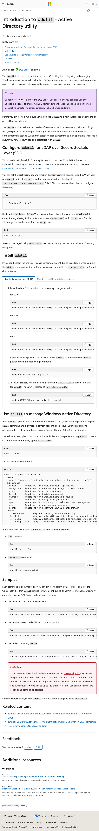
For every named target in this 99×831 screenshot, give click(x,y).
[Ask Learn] (89, 10)
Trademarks (51, 826)
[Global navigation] (3, 4)
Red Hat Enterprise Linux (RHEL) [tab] (19, 279)
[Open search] (86, 4)
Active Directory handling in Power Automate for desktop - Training (33, 776)
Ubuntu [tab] (40, 279)
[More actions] (94, 10)
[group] (52, 308)
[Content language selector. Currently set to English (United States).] (15, 816)
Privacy (62, 822)
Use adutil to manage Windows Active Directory (26, 54)
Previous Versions (25, 822)
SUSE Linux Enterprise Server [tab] (61, 279)
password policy (72, 673)
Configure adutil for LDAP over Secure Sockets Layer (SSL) (31, 47)
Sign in (94, 3)
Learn (5, 10)
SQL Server (26, 10)
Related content (12, 62)
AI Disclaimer (8, 822)
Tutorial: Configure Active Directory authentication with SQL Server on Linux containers (52, 721)
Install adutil (10, 51)
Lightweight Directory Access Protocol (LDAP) (25, 168)
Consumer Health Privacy (13, 826)
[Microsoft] (49, 4)
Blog (39, 822)
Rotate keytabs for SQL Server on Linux (27, 725)
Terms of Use (36, 826)
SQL (14, 10)
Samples (8, 58)
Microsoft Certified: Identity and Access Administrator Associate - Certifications (38, 788)
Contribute (51, 822)
